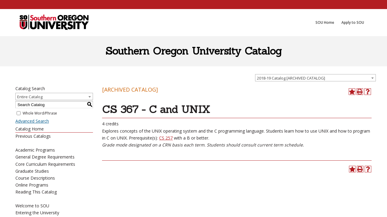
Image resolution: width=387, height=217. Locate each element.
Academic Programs (35, 150)
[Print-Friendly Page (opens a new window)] (360, 91)
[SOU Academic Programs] (54, 22)
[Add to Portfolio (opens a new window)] (352, 91)
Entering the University (37, 212)
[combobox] (315, 77)
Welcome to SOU (32, 206)
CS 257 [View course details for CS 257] (166, 138)
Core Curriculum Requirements (45, 164)
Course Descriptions (35, 178)
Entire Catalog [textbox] (30, 96)
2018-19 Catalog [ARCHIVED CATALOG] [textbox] (291, 78)
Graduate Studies (32, 171)
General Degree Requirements (45, 157)
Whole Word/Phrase (40, 113)
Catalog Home (29, 129)
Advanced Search (32, 121)
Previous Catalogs (33, 136)
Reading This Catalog (36, 192)
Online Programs (31, 185)
